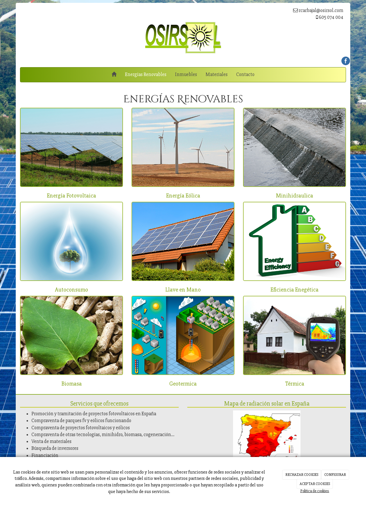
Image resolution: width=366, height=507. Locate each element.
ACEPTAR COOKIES (315, 484)
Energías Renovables (145, 74)
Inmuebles (186, 74)
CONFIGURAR (335, 474)
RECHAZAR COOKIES (301, 474)
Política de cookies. (314, 491)
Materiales (217, 74)
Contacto (245, 74)
